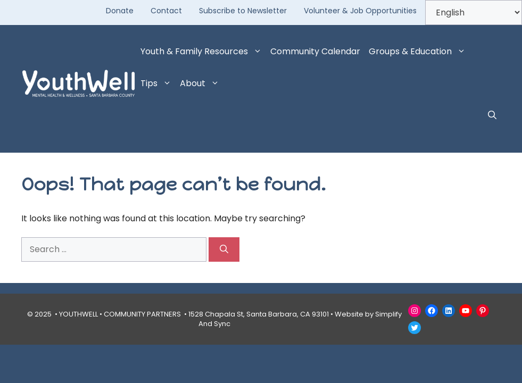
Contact (166, 10)
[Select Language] (473, 12)
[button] (492, 115)
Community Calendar (315, 51)
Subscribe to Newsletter (243, 10)
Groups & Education (419, 52)
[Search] (224, 249)
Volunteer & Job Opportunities (360, 10)
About (201, 83)
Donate (120, 10)
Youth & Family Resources (203, 52)
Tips (158, 83)
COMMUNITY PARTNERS (142, 314)
